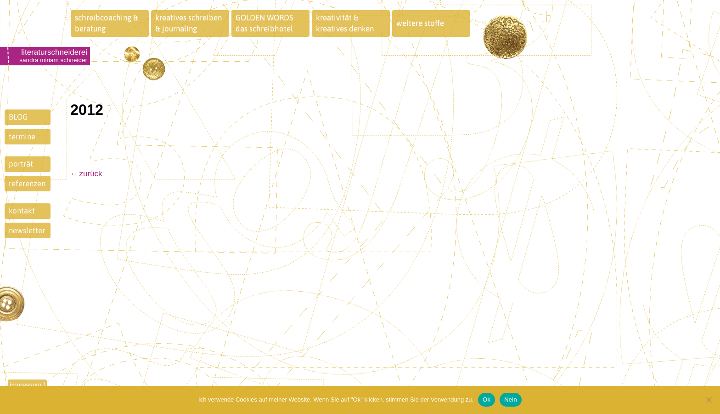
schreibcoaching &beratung (106, 23)
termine (22, 136)
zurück (90, 173)
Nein (510, 399)
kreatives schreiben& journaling (188, 23)
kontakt (22, 210)
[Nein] (708, 399)
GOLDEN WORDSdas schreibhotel (264, 23)
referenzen (27, 183)
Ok (486, 399)
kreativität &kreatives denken (345, 23)
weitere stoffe (420, 23)
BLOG (18, 116)
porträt (21, 163)
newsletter (27, 230)
